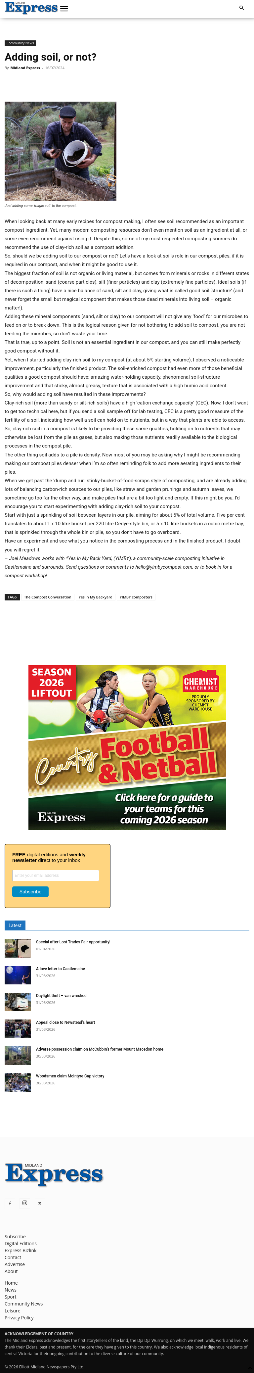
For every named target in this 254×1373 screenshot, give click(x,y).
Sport (10, 1297)
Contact (13, 1257)
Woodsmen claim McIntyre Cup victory (70, 1076)
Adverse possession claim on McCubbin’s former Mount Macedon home (99, 1049)
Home (11, 1283)
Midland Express (25, 67)
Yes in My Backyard (95, 596)
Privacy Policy (19, 1317)
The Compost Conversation (47, 596)
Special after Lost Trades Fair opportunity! (73, 942)
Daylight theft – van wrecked (61, 995)
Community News (20, 43)
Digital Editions (21, 1243)
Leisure (13, 1310)
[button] (64, 9)
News (11, 1290)
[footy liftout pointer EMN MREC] (127, 828)
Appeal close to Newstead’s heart (65, 1022)
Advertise (15, 1264)
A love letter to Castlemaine (60, 969)
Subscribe (15, 1236)
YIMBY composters (136, 596)
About (11, 1271)
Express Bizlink (20, 1250)
